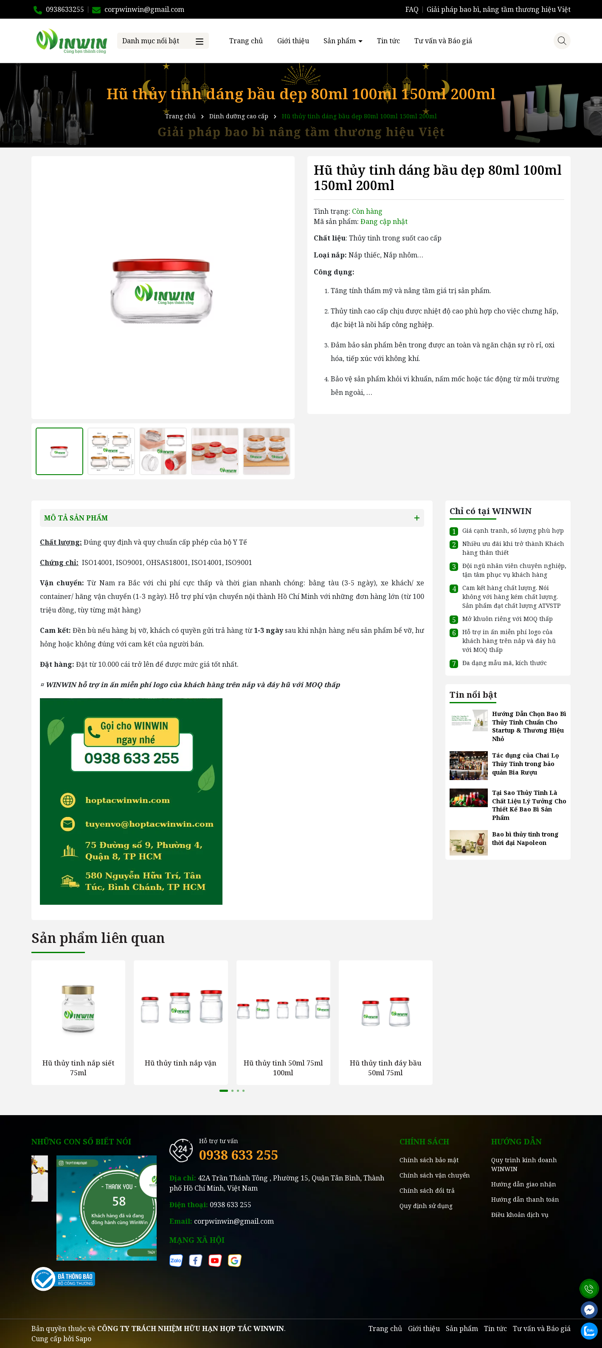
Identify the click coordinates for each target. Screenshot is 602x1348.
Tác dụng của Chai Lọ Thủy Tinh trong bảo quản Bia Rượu (525, 763)
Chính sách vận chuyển (434, 1175)
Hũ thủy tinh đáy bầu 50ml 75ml (386, 1067)
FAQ (412, 9)
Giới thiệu (293, 40)
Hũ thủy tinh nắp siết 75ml (78, 1067)
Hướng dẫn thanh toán (525, 1199)
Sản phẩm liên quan (98, 937)
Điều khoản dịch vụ (520, 1215)
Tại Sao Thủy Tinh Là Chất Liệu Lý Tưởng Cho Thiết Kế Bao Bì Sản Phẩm (529, 805)
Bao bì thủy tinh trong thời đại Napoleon (525, 838)
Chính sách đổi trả (427, 1190)
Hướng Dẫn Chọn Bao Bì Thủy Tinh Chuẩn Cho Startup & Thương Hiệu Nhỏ (529, 726)
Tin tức (388, 40)
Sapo (83, 1338)
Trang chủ (246, 40)
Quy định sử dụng (426, 1206)
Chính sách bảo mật (429, 1160)
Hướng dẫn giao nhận (523, 1184)
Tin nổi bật (473, 694)
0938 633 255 (238, 1154)
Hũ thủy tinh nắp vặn (181, 1063)
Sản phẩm (340, 40)
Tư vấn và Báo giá (443, 40)
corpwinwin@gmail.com (234, 1221)
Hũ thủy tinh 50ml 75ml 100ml (283, 1067)
